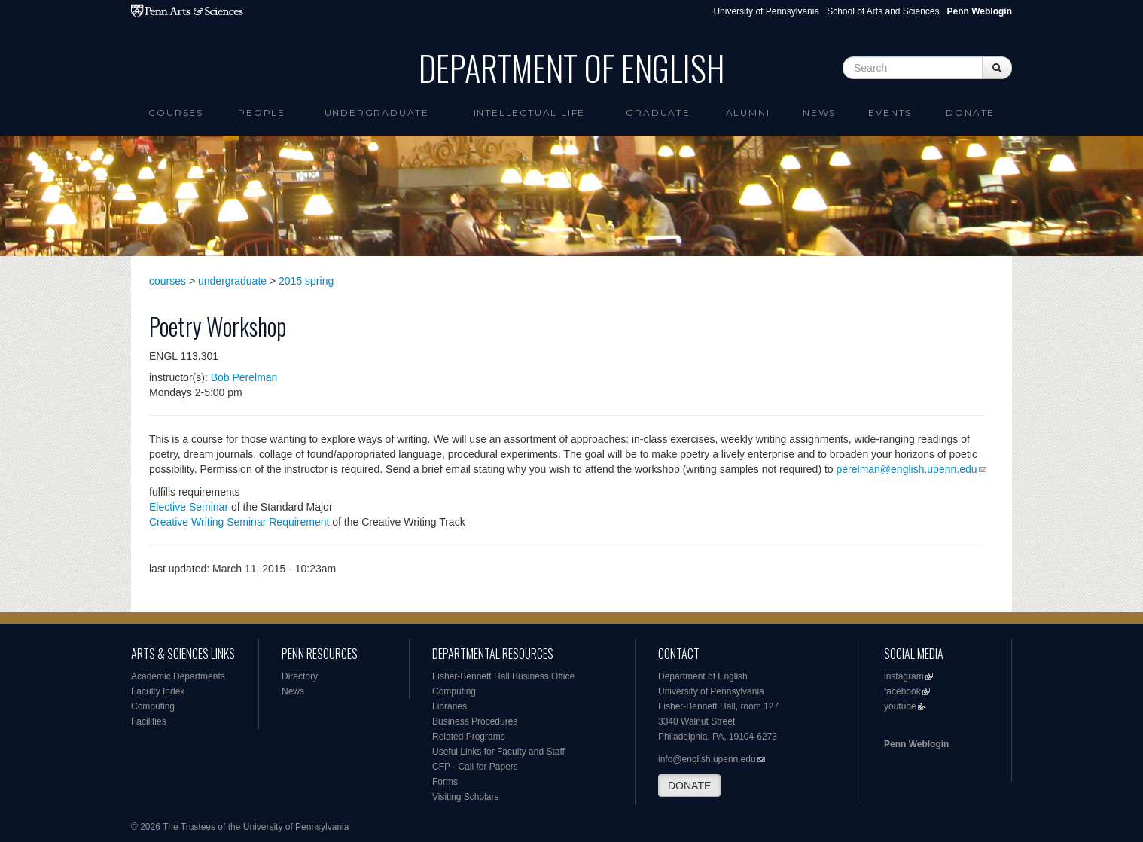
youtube (900, 706)
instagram (904, 676)
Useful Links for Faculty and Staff (498, 751)
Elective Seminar (188, 507)
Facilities (148, 721)
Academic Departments (178, 676)
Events (890, 112)
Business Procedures (474, 721)
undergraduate (232, 281)
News (819, 112)
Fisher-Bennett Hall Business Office (503, 676)
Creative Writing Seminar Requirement (239, 522)
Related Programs (468, 736)
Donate (970, 112)
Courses (175, 112)
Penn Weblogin (916, 744)
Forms (445, 781)
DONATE (689, 785)
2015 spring (306, 281)
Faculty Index (157, 691)
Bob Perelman (244, 377)
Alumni (748, 112)
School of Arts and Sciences (883, 11)
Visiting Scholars (465, 797)
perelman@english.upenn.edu (907, 469)
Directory (300, 676)
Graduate (658, 112)
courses (167, 281)
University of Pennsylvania (766, 11)
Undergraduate (377, 112)
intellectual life (530, 112)
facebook (902, 691)
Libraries (449, 706)
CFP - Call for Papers (475, 766)
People (261, 112)
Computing (153, 706)
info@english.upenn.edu (707, 759)
